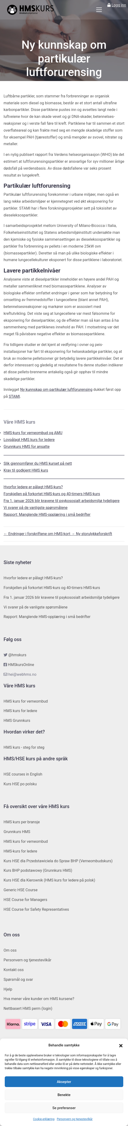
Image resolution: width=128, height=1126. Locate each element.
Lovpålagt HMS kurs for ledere (29, 439)
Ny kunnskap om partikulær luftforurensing (56, 389)
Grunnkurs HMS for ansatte (27, 446)
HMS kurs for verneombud (26, 701)
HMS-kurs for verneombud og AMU (33, 433)
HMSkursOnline (21, 664)
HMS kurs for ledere (20, 711)
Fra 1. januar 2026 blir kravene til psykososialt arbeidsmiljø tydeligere (61, 500)
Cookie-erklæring (43, 1119)
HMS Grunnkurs (17, 720)
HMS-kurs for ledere (20, 851)
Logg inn (119, 5)
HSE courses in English (23, 774)
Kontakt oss (14, 970)
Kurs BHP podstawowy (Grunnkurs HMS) (38, 870)
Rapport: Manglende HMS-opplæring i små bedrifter (47, 514)
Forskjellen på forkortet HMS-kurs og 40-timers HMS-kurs (52, 494)
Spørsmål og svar (18, 979)
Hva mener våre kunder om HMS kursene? (39, 999)
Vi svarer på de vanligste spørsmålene (35, 507)
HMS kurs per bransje (22, 822)
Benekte (64, 1095)
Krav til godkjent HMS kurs (26, 470)
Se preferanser (64, 1108)
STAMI (14, 396)
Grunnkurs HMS (17, 831)
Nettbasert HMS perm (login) (28, 1008)
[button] (121, 1045)
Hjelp (8, 989)
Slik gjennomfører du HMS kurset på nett (38, 463)
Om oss (10, 950)
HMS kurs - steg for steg (24, 747)
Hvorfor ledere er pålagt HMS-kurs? (33, 487)
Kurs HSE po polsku (20, 784)
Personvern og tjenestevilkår (75, 1119)
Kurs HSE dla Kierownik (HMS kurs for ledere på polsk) (49, 880)
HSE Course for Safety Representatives (36, 909)
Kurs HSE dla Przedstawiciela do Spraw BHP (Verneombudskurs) (58, 861)
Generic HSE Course (21, 890)
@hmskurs (17, 655)
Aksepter (64, 1082)
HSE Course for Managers (25, 899)
